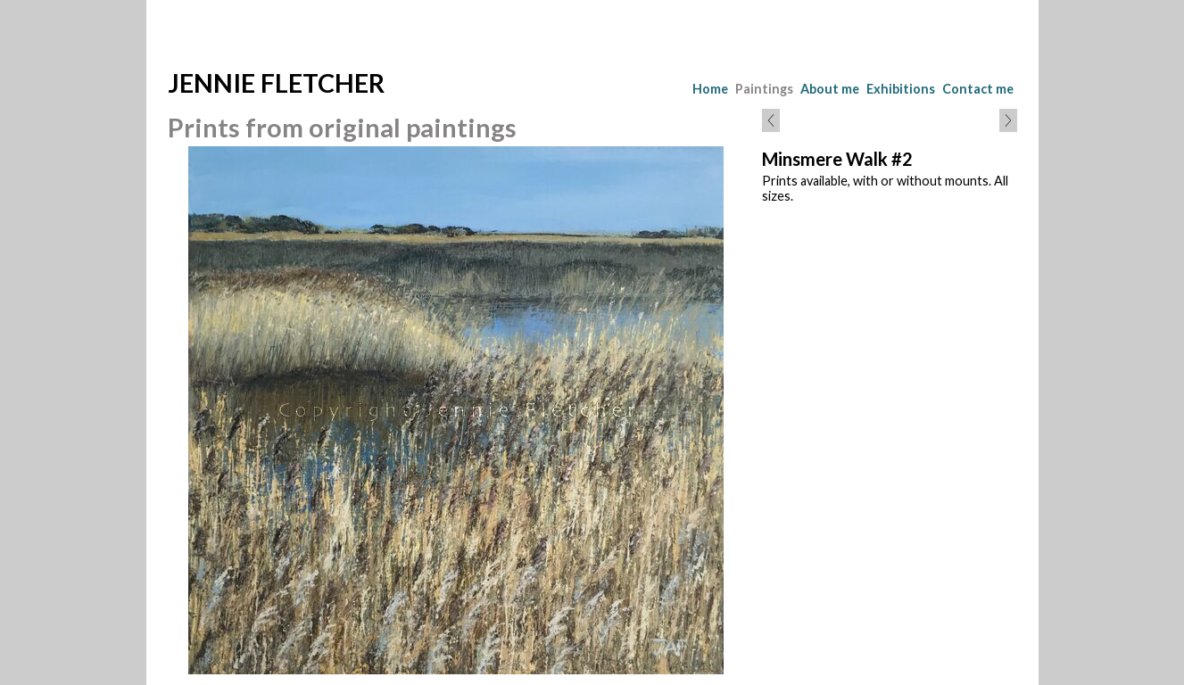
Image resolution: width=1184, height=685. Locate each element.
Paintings (764, 88)
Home (710, 88)
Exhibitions (900, 88)
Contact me (978, 88)
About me (829, 88)
